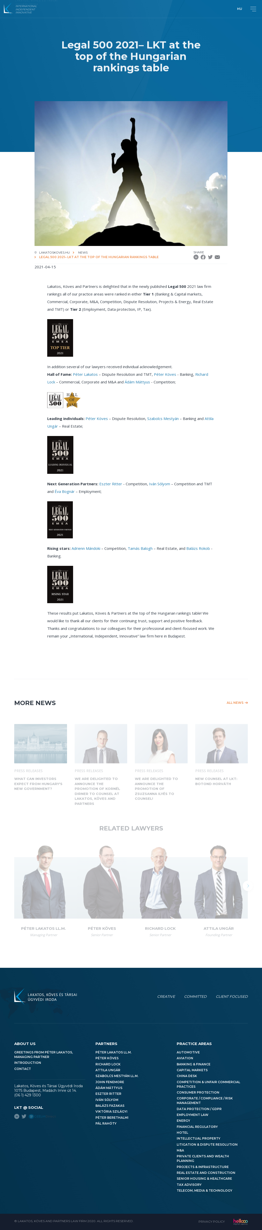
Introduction (27, 1063)
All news (235, 703)
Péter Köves (165, 374)
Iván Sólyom (159, 483)
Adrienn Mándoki (86, 548)
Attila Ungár (107, 1070)
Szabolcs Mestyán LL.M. (116, 1076)
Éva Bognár (65, 491)
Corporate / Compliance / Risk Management (205, 1100)
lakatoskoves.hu (54, 252)
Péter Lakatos (85, 374)
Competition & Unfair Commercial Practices (208, 1084)
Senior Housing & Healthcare (204, 1178)
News (83, 252)
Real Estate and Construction (206, 1173)
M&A (180, 1150)
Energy (183, 1121)
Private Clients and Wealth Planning (203, 1158)
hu (239, 9)
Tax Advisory (189, 1185)
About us (25, 1043)
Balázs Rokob (198, 548)
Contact (22, 1069)
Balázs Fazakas (109, 1106)
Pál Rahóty (106, 1123)
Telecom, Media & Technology (204, 1190)
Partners (106, 1043)
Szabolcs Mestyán (163, 418)
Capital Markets (192, 1070)
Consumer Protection (198, 1092)
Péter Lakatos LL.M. (113, 1052)
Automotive (188, 1052)
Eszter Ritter (110, 483)
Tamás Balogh (140, 548)
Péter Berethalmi (111, 1117)
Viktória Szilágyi (111, 1111)
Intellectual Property (198, 1138)
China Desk (187, 1076)
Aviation (185, 1058)
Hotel (182, 1132)
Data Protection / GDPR (199, 1109)
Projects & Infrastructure (203, 1167)
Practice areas (194, 1043)
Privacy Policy (212, 1221)
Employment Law (192, 1115)
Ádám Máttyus (137, 381)
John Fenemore (109, 1082)
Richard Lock (108, 1064)
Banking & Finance (193, 1064)
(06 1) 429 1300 (27, 1095)
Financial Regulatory (197, 1127)
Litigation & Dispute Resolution (207, 1144)
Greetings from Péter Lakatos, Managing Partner (43, 1054)
